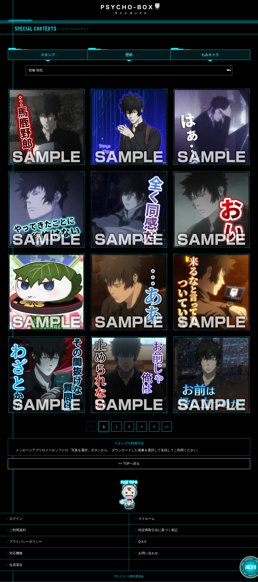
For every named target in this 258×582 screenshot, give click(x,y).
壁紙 (129, 55)
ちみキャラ (210, 55)
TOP (129, 494)
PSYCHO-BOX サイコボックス (130, 9)
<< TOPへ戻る (129, 463)
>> (167, 427)
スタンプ (48, 55)
